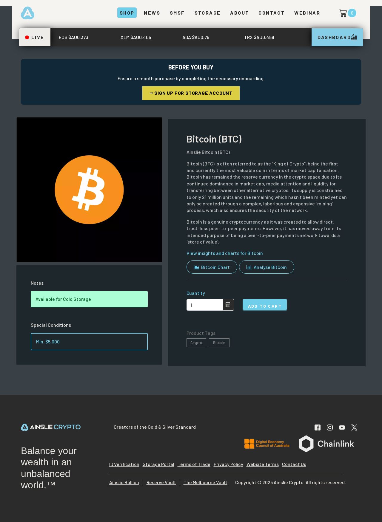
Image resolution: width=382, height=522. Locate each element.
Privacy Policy (228, 464)
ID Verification (124, 464)
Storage (208, 13)
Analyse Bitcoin (267, 267)
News (152, 13)
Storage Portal (158, 464)
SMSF (177, 13)
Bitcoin (219, 342)
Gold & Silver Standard (172, 427)
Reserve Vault (161, 482)
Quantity (196, 293)
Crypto (196, 342)
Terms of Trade (194, 464)
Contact (271, 13)
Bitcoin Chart (212, 267)
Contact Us (294, 464)
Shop (127, 13)
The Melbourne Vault (205, 482)
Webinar (307, 13)
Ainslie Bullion (124, 482)
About (239, 13)
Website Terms (263, 464)
